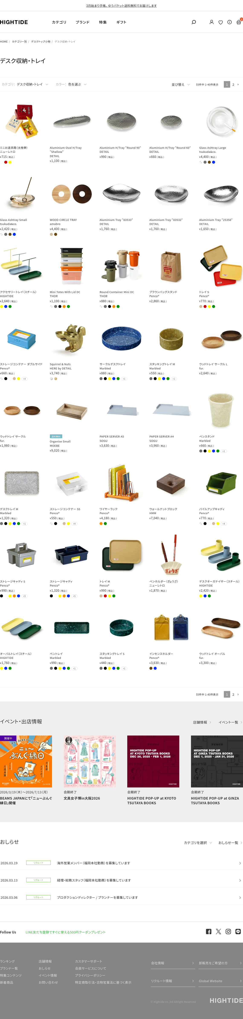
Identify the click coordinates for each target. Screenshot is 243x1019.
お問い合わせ (48, 982)
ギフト (121, 22)
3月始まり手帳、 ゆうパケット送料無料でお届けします (121, 5)
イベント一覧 (228, 722)
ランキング (7, 961)
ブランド (83, 22)
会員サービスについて (90, 968)
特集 (103, 22)
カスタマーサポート (88, 961)
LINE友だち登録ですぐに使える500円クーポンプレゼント (66, 932)
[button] (240, 85)
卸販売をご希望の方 (213, 963)
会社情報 (157, 963)
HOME (4, 41)
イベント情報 (48, 975)
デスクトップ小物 (40, 41)
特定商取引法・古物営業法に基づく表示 (103, 982)
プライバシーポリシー (90, 975)
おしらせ (45, 968)
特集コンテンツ (11, 975)
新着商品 (6, 982)
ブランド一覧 (9, 968)
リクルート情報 (161, 981)
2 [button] (233, 84)
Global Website (211, 981)
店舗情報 (200, 722)
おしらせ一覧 (228, 842)
